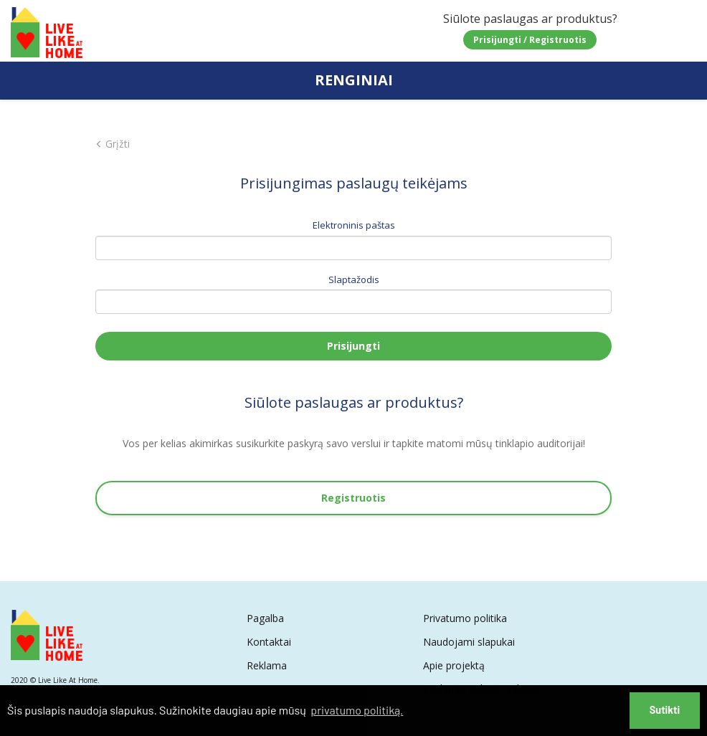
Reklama (267, 665)
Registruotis (353, 498)
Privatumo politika (465, 618)
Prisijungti (353, 346)
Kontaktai (269, 642)
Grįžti (112, 143)
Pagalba (265, 618)
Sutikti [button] (665, 710)
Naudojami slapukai (469, 642)
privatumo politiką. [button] (356, 710)
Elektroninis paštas (354, 225)
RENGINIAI (354, 80)
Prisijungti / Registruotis (530, 40)
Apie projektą (454, 665)
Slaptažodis (353, 279)
